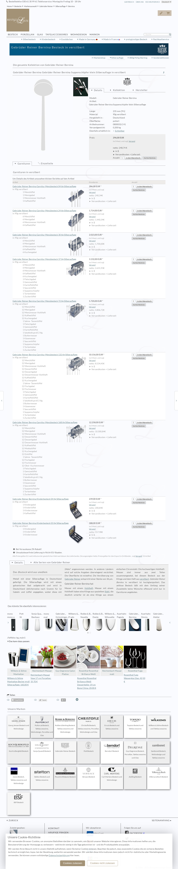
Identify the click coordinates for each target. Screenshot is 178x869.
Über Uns (140, 2)
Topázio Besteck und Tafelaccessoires (135, 723)
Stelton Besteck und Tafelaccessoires (42, 774)
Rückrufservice (152, 2)
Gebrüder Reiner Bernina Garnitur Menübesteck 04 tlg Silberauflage (49, 186)
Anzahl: (116, 158)
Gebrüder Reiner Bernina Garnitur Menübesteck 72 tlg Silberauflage (49, 301)
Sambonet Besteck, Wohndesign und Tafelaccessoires (158, 750)
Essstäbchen (67, 39)
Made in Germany (87, 39)
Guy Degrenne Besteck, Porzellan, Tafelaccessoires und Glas (135, 750)
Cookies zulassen (72, 863)
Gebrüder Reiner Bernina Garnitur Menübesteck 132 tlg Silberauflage (49, 354)
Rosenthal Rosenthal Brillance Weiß (88, 661)
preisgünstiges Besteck (136, 39)
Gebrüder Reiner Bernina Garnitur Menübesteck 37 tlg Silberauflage (49, 259)
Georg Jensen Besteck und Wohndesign (18, 723)
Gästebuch (129, 2)
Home (9, 6)
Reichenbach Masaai (42, 659)
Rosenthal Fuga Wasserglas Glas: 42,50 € (134, 678)
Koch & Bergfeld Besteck (18, 747)
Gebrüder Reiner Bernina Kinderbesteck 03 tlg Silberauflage (49, 523)
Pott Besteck (88, 747)
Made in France (110, 39)
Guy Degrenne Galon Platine (65, 661)
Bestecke (17, 6)
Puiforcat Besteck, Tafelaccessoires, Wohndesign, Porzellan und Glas (42, 726)
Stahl (107, 591)
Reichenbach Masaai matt (112, 661)
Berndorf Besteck (112, 747)
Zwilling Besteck (135, 773)
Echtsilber (120, 131)
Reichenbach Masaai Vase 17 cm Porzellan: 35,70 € (41, 678)
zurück (13, 820)
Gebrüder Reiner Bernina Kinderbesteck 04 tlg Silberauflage (49, 499)
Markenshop (99, 58)
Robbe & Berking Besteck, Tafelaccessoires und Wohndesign (65, 724)
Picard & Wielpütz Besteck (65, 773)
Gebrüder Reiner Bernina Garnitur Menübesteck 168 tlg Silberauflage (49, 422)
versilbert (144, 579)
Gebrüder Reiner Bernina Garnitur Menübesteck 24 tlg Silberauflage (49, 210)
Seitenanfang (161, 820)
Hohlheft (89, 588)
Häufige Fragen (58, 832)
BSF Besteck (18, 798)
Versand (132, 141)
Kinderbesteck (48, 39)
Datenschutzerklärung (59, 855)
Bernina (71, 6)
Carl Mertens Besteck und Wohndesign (112, 774)
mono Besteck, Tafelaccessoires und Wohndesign (18, 776)
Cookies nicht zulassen (102, 863)
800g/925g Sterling (138, 58)
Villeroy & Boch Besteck (158, 773)
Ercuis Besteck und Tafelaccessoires (112, 723)
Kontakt (53, 828)
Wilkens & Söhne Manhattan (18, 661)
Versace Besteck (88, 773)
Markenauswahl (30, 6)
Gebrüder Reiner (46, 6)
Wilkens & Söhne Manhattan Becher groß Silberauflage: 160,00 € (18, 681)
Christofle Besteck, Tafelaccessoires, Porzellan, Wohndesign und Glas (88, 724)
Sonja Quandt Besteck (42, 747)
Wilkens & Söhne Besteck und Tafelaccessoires (158, 723)
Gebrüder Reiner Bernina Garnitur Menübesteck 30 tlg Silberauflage (49, 235)
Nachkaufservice (161, 39)
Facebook (135, 833)
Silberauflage (60, 6)
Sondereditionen (161, 58)
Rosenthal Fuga (135, 659)
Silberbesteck (29, 39)
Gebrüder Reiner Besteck (65, 747)
